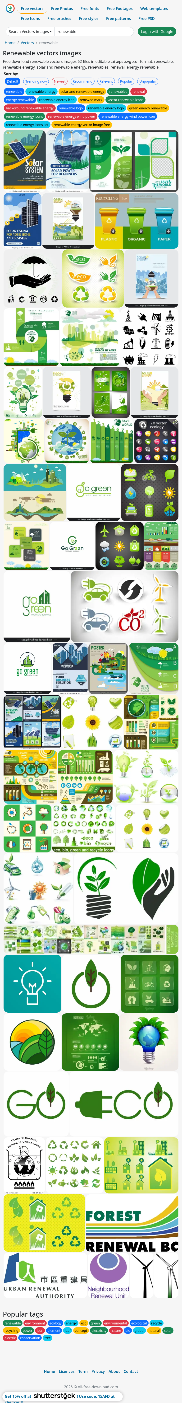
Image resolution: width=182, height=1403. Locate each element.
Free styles (89, 18)
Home (10, 42)
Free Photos (62, 8)
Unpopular (147, 81)
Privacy (98, 1371)
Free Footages (120, 8)
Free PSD (147, 18)
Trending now (36, 81)
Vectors (27, 42)
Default (12, 81)
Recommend (82, 81)
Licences (66, 1371)
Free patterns (118, 18)
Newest (60, 81)
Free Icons (30, 18)
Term (83, 1371)
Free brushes (59, 18)
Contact (131, 1371)
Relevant (106, 81)
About (114, 1371)
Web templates (154, 8)
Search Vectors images (29, 31)
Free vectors (32, 8)
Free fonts (90, 8)
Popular (126, 81)
